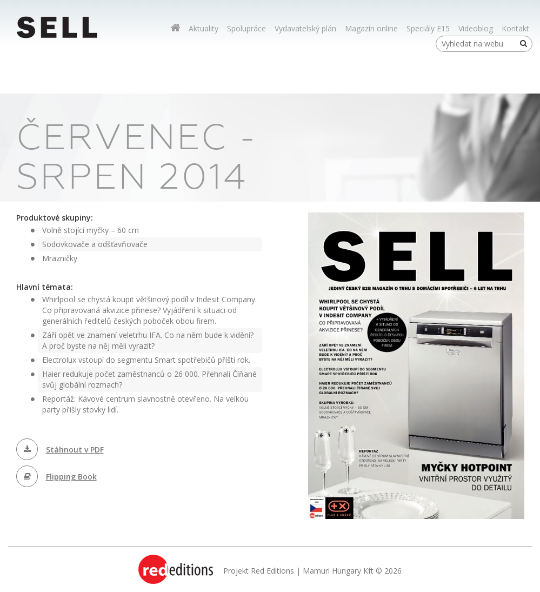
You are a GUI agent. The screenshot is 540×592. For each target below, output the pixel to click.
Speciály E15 (428, 28)
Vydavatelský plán (305, 28)
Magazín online (371, 28)
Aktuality (203, 28)
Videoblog (475, 28)
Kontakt (515, 28)
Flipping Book (71, 476)
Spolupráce (246, 28)
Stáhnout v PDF (75, 449)
